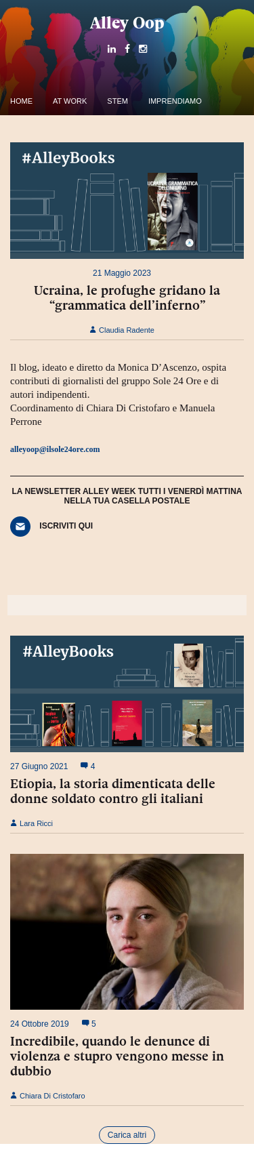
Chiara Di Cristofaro (47, 1096)
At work (70, 101)
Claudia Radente (121, 330)
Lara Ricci (31, 823)
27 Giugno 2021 (39, 766)
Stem (117, 101)
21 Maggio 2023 (122, 273)
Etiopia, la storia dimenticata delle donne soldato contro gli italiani (112, 790)
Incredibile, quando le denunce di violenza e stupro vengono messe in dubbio (117, 1056)
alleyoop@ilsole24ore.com (55, 449)
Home (21, 101)
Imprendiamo (175, 101)
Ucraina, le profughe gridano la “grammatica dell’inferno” (127, 297)
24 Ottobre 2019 (39, 1024)
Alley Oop (127, 22)
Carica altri (127, 1135)
